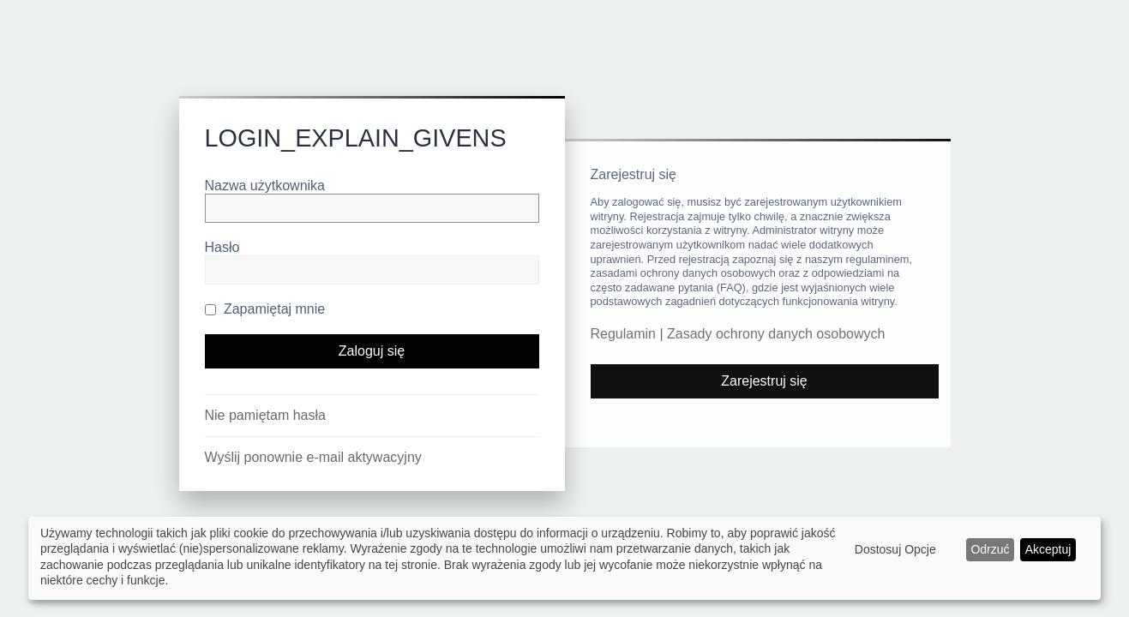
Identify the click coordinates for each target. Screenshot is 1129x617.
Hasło (222, 247)
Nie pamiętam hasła (265, 415)
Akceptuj (1048, 549)
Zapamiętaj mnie (265, 309)
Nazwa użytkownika (265, 185)
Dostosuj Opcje (895, 549)
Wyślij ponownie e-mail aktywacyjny (313, 457)
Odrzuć (989, 549)
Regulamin (623, 333)
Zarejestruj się (764, 381)
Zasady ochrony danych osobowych (776, 333)
